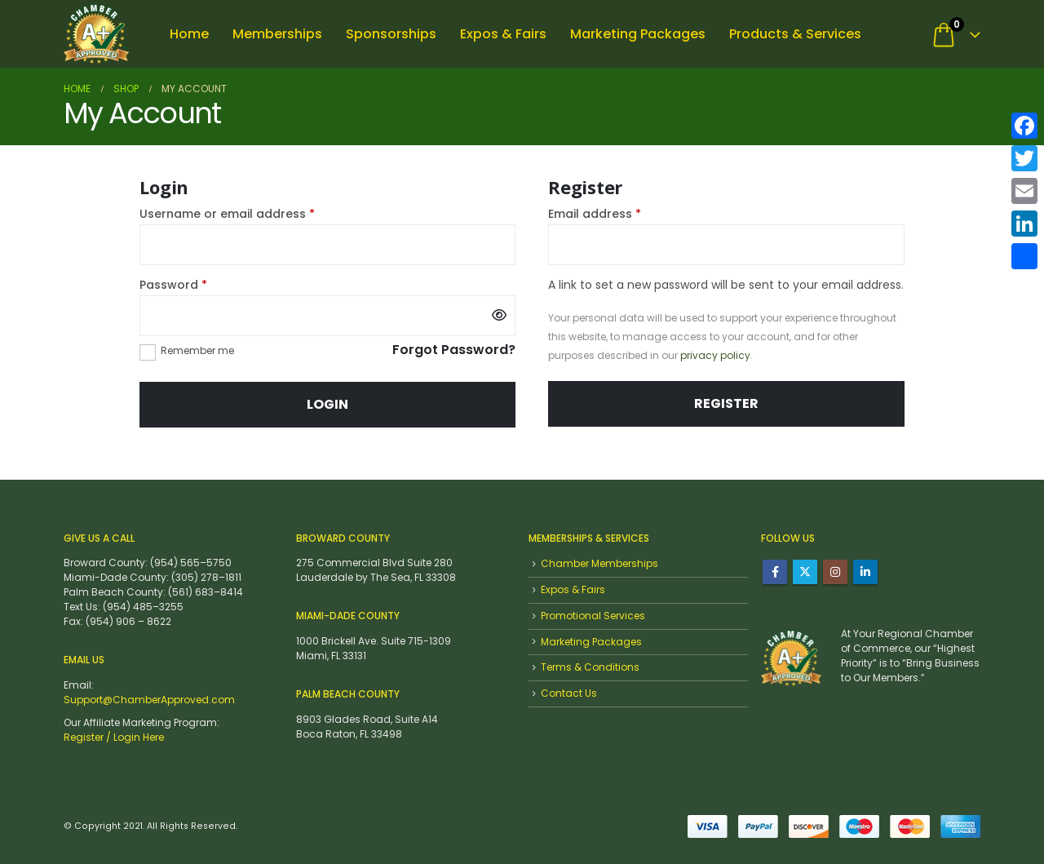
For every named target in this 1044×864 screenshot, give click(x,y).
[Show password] (499, 315)
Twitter (805, 572)
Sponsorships (391, 33)
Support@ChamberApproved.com (149, 700)
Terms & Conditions (590, 667)
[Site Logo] (96, 34)
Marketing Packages (638, 33)
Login (327, 404)
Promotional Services (593, 616)
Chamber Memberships (599, 563)
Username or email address (253, 213)
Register (726, 403)
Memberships (277, 33)
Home (189, 33)
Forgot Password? (453, 351)
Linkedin (865, 572)
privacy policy (715, 355)
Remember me (197, 350)
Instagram (835, 572)
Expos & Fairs (503, 33)
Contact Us (569, 693)
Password (199, 284)
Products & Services (795, 33)
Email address (620, 213)
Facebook (775, 572)
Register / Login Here (114, 737)
